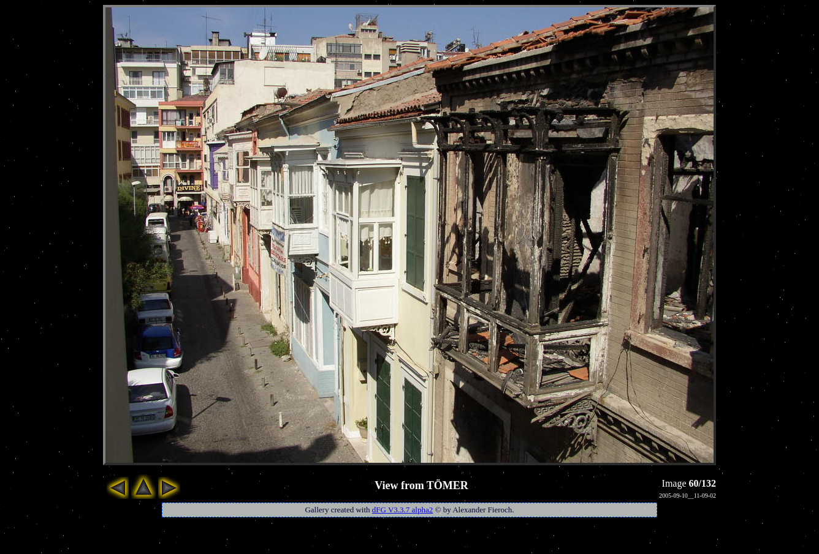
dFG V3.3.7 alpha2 (402, 509)
